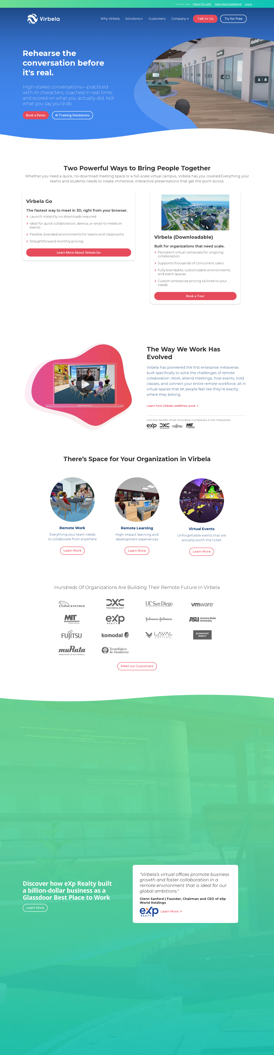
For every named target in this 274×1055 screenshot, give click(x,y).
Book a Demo (36, 115)
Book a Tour (195, 296)
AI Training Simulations (72, 115)
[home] (63, 18)
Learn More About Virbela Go (79, 262)
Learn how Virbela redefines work (172, 406)
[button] (135, 18)
